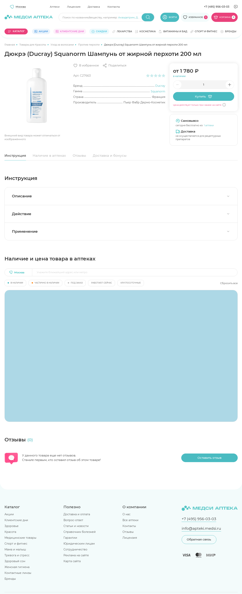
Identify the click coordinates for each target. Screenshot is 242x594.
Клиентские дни (16, 520)
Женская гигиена (16, 567)
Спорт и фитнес (15, 543)
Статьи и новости (76, 526)
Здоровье (11, 526)
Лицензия (73, 6)
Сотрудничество (75, 549)
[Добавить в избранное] (86, 65)
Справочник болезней (79, 532)
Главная (10, 44)
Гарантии (70, 537)
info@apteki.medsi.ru (201, 528)
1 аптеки (209, 125)
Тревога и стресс (16, 555)
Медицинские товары (20, 537)
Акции (9, 514)
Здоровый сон (14, 561)
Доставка (94, 6)
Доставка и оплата (76, 514)
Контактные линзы (17, 573)
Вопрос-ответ (73, 520)
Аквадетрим (126, 17)
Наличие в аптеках (49, 155)
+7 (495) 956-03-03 (216, 6)
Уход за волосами (62, 44)
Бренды (10, 579)
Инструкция (15, 155)
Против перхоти (89, 44)
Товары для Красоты (33, 44)
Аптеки (55, 6)
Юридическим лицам (79, 543)
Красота (10, 532)
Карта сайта (72, 561)
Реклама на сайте (76, 555)
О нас (126, 514)
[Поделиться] (114, 65)
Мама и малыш (15, 549)
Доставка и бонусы (110, 155)
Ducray (160, 85)
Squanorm (158, 91)
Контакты (113, 6)
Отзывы (79, 155)
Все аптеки (130, 520)
